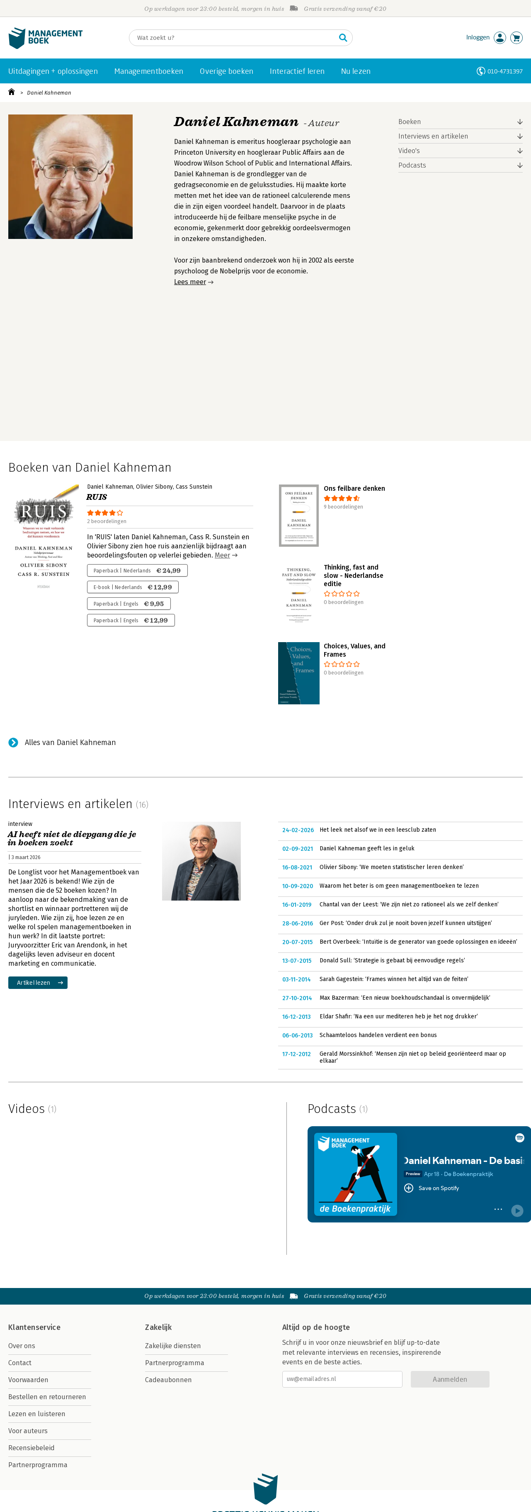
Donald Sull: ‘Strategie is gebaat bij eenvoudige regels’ (392, 960)
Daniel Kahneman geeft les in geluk (367, 848)
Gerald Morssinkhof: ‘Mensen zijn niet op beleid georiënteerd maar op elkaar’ (413, 1057)
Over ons (21, 1346)
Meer (222, 555)
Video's (409, 151)
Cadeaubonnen (168, 1380)
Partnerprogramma (38, 1465)
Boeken (409, 122)
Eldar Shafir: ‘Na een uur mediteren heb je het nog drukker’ (399, 1016)
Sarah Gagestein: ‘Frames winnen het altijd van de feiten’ (394, 979)
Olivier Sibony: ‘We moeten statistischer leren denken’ (392, 867)
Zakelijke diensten (173, 1346)
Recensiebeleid (31, 1448)
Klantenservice (34, 1327)
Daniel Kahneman (49, 93)
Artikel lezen (34, 982)
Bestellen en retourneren (47, 1397)
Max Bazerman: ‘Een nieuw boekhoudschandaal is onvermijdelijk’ (405, 997)
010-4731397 (505, 71)
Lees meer (190, 282)
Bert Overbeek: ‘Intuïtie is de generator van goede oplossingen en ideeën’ (418, 941)
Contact (20, 1363)
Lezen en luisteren (36, 1414)
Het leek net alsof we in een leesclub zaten (378, 829)
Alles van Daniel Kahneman (70, 742)
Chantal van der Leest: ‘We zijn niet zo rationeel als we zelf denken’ (409, 904)
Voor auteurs (28, 1431)
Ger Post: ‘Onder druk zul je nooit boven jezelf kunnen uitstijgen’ (406, 923)
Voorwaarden (28, 1380)
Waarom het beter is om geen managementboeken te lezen (399, 885)
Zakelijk (158, 1327)
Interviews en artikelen (433, 136)
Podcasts (412, 165)
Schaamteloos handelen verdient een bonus (378, 1035)
